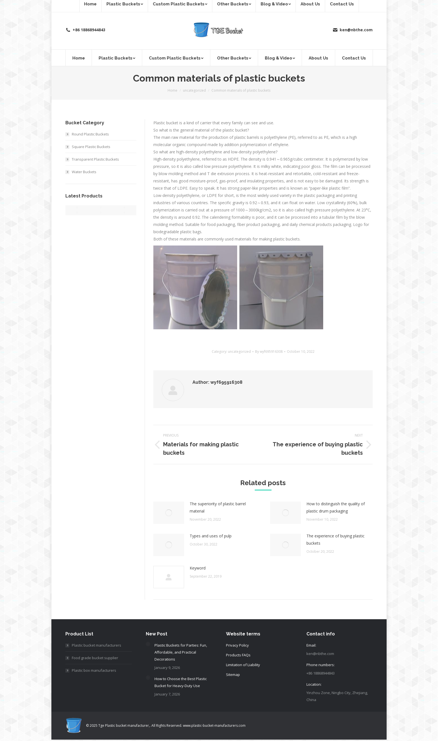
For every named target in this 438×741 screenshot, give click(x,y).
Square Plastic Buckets (91, 146)
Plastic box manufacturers (94, 670)
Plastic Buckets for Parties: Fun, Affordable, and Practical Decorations (180, 652)
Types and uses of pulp (211, 536)
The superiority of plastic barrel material (218, 507)
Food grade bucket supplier (95, 657)
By (269, 351)
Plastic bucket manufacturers (96, 645)
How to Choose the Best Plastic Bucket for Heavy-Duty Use (180, 682)
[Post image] (168, 513)
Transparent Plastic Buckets (95, 159)
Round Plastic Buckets (90, 134)
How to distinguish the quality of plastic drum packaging (335, 507)
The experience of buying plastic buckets (335, 539)
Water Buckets (84, 171)
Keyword (198, 568)
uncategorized (239, 351)
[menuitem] (78, 58)
